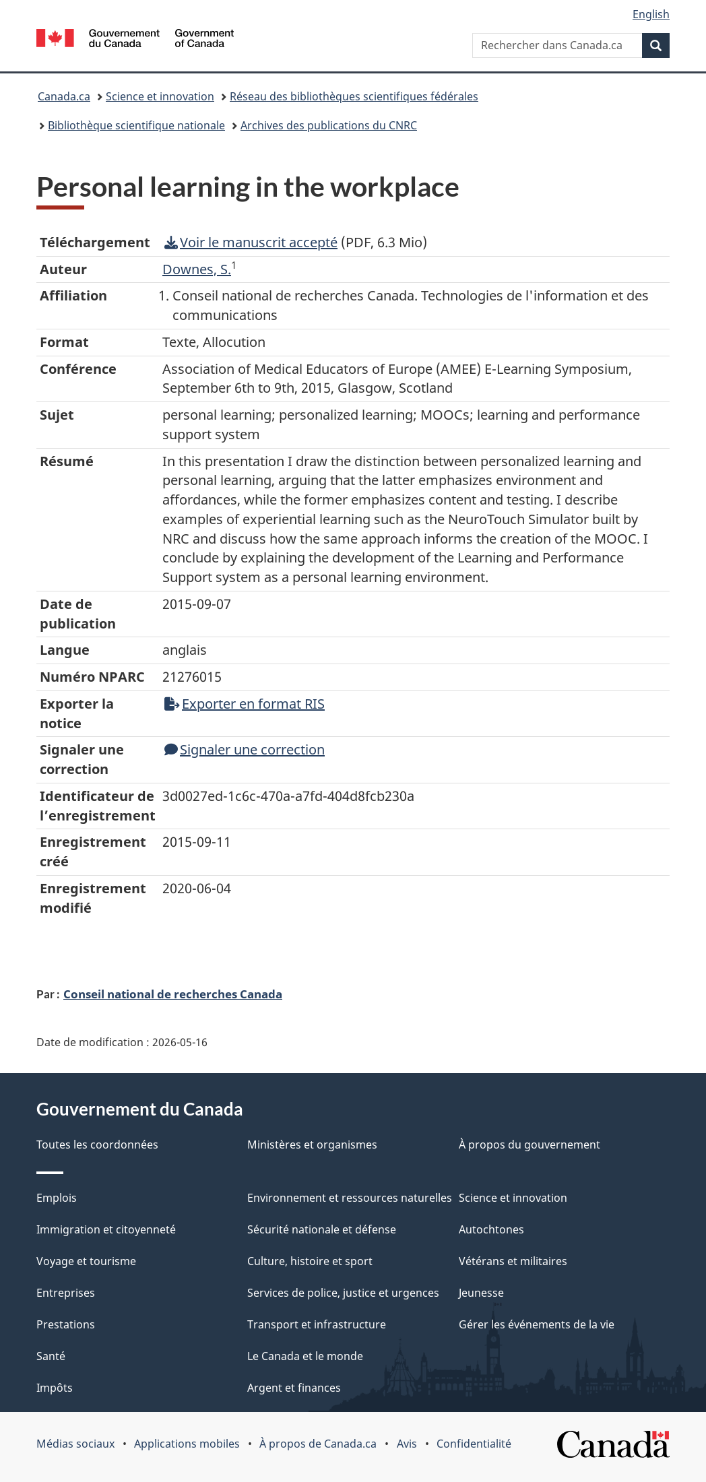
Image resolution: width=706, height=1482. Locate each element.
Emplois (56, 1197)
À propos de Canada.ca (318, 1443)
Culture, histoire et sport (310, 1261)
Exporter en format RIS (244, 704)
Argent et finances (294, 1387)
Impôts (54, 1387)
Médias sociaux (75, 1443)
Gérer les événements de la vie (536, 1324)
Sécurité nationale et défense (321, 1229)
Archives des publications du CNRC (328, 125)
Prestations (65, 1324)
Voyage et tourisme (86, 1261)
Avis (407, 1443)
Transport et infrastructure (316, 1324)
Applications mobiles (187, 1443)
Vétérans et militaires (513, 1261)
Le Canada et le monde (305, 1356)
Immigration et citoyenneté (106, 1229)
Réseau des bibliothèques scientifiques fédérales (354, 96)
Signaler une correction (244, 749)
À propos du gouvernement (529, 1144)
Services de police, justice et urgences (343, 1292)
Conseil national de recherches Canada (172, 994)
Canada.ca (64, 96)
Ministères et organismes (312, 1144)
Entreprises (65, 1292)
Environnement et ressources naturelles (349, 1197)
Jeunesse (481, 1292)
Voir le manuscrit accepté (251, 242)
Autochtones (491, 1229)
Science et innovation (160, 96)
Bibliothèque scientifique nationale (136, 125)
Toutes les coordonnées (97, 1144)
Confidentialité (474, 1443)
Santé (50, 1356)
